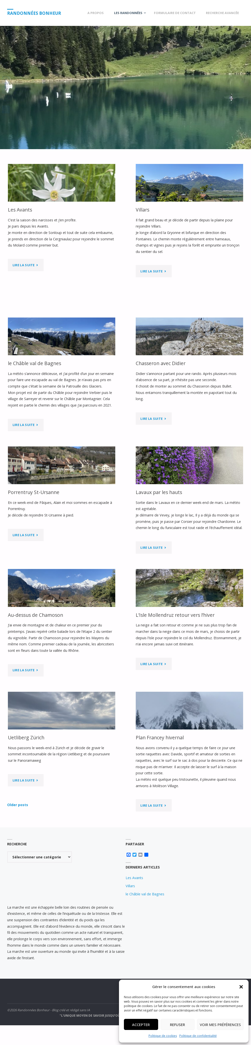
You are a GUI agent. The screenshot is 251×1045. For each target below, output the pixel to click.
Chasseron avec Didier (160, 363)
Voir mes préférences (220, 1024)
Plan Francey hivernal (160, 737)
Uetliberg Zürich (26, 737)
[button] (241, 986)
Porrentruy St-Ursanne (33, 492)
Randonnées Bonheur (34, 13)
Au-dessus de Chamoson (35, 615)
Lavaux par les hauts (159, 492)
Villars (142, 209)
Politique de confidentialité (198, 1036)
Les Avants (20, 209)
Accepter (141, 1024)
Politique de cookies (163, 1036)
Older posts (17, 804)
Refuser (177, 1024)
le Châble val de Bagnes (34, 363)
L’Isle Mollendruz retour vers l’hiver (175, 615)
